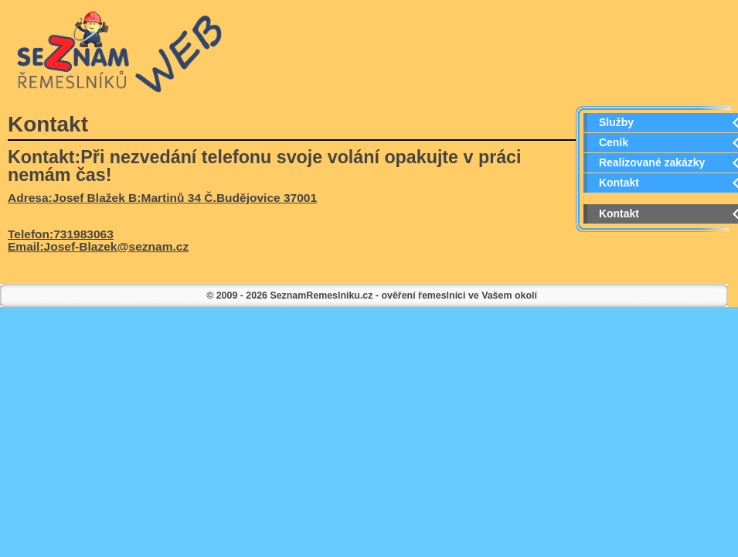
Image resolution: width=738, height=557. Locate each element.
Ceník (613, 142)
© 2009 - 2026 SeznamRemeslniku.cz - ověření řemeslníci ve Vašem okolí (371, 295)
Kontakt (619, 182)
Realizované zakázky (652, 162)
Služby (616, 122)
